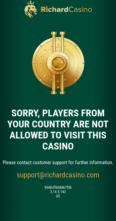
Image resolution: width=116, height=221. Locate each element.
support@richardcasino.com (58, 175)
